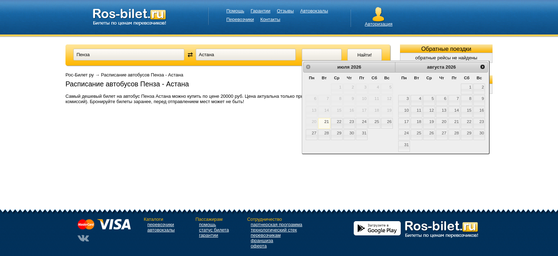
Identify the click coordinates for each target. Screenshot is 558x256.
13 (444, 110)
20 (444, 121)
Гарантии (260, 11)
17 (406, 121)
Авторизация (379, 24)
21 (326, 121)
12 (431, 110)
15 (469, 110)
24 (364, 121)
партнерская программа (276, 224)
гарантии (208, 235)
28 (326, 132)
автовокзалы (161, 230)
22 (339, 121)
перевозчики (160, 224)
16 (481, 110)
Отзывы (285, 11)
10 (406, 110)
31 (364, 132)
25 (376, 121)
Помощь (235, 11)
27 (314, 132)
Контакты (270, 19)
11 (419, 110)
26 (389, 121)
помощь (207, 224)
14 (456, 110)
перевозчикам (265, 235)
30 (351, 132)
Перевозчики (240, 19)
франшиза (262, 240)
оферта (259, 246)
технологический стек (274, 230)
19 (431, 121)
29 (339, 132)
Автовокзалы (314, 11)
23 (351, 121)
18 (419, 121)
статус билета (214, 230)
